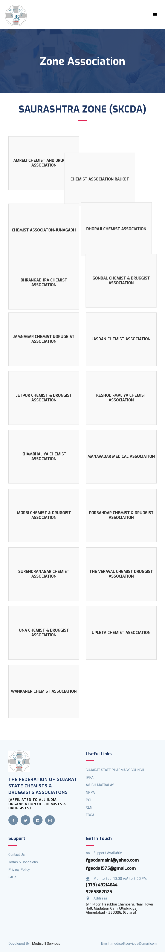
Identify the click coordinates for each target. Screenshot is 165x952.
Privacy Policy (19, 864)
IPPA (89, 772)
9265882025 (99, 886)
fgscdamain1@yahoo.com (112, 854)
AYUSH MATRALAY (100, 779)
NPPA (90, 787)
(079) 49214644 (102, 879)
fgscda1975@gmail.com (111, 862)
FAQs (12, 871)
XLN (89, 802)
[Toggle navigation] (155, 14)
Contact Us (16, 849)
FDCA (90, 809)
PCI (88, 794)
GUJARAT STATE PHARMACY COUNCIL (115, 764)
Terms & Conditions (23, 856)
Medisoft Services (46, 938)
